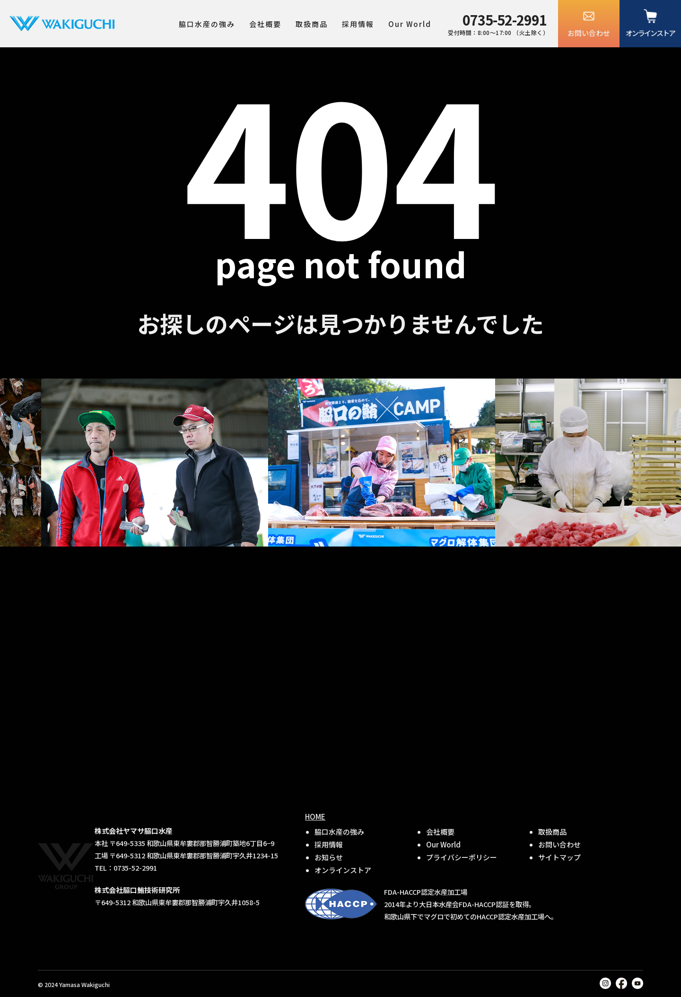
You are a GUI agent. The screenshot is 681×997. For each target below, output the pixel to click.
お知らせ (328, 857)
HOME (315, 816)
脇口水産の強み (207, 24)
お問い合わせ (589, 33)
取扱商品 (312, 24)
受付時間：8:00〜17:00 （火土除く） (498, 23)
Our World (409, 24)
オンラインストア (650, 33)
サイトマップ (559, 857)
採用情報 (358, 24)
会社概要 (265, 24)
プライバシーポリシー (461, 857)
